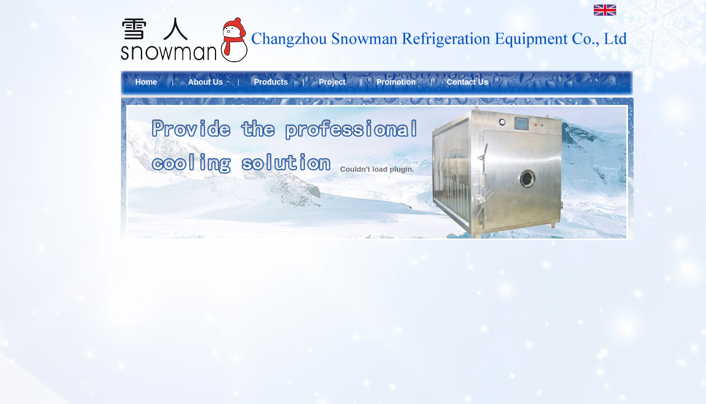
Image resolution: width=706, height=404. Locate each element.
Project (332, 81)
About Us (205, 81)
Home (146, 81)
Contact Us (467, 81)
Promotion (396, 81)
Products (271, 81)
